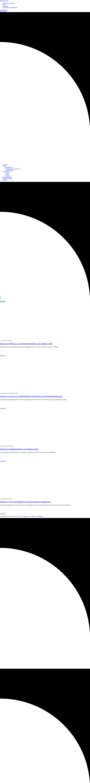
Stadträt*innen (9, 167)
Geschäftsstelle (9, 170)
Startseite (5, 164)
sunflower (26, 516)
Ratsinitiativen (6, 171)
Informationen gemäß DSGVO (10, 7)
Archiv (4, 4)
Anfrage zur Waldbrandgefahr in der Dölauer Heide (19, 449)
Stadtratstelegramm (7, 177)
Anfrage (7, 174)
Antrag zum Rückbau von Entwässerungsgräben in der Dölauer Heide (26, 344)
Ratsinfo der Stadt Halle (8, 3)
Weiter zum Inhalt (4, 0)
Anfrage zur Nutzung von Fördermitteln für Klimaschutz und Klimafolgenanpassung (31, 396)
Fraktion (5, 166)
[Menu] (0, 297)
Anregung (8, 176)
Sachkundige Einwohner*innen (13, 169)
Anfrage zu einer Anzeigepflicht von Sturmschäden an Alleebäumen (25, 502)
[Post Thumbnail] (26, 339)
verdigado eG (40, 516)
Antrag (7, 173)
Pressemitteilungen (7, 178)
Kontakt (5, 180)
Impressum (5, 6)
